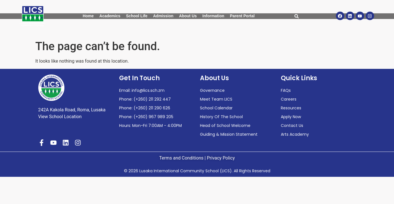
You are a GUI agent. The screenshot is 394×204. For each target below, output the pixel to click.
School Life (136, 16)
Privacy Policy (221, 158)
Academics (109, 16)
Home (88, 16)
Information (213, 16)
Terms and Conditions (181, 158)
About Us (188, 16)
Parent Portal (242, 16)
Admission (163, 16)
